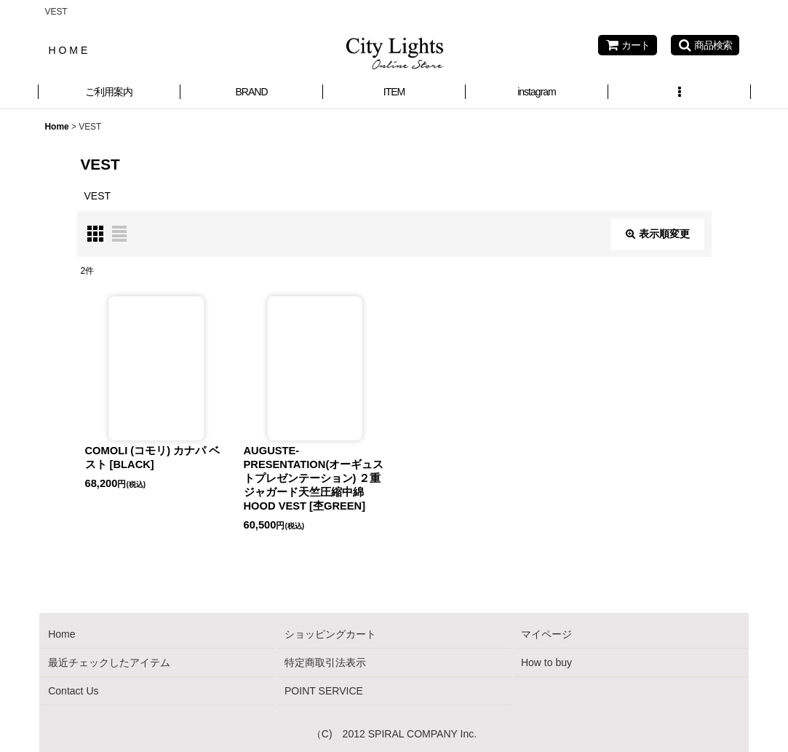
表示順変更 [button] (658, 234)
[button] (705, 45)
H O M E (68, 50)
